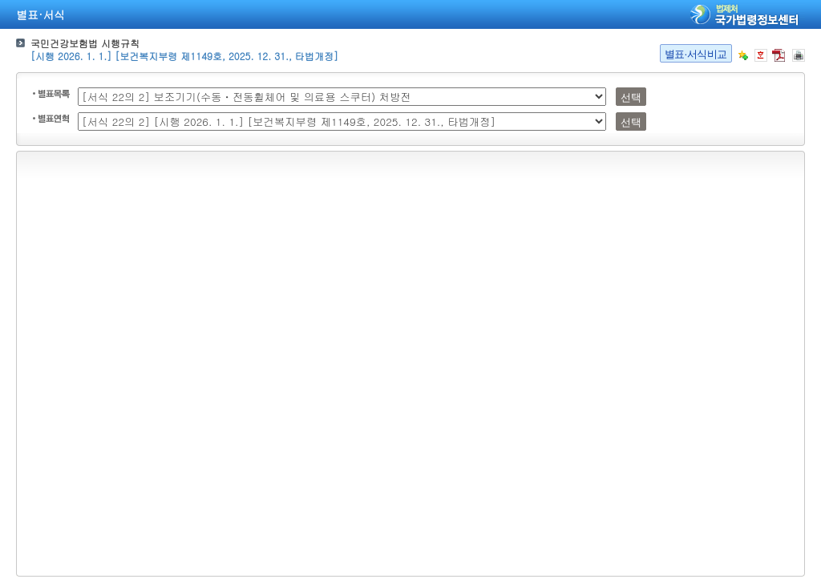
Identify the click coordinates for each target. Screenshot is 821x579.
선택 (631, 97)
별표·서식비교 (696, 54)
